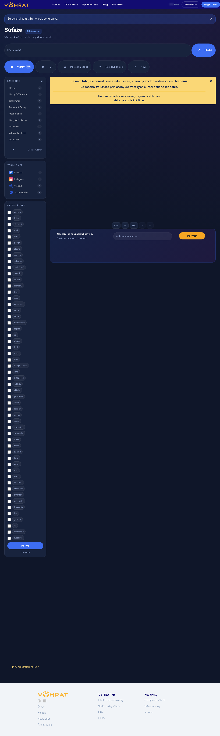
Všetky (19, 66)
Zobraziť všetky (25, 149)
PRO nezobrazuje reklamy (25, 666)
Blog (105, 4)
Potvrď (25, 545)
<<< (116, 225)
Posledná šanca (74, 66)
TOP (45, 66)
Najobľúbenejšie (109, 66)
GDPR (101, 718)
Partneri (148, 712)
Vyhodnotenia (90, 4)
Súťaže (56, 4)
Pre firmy (117, 4)
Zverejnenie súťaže (154, 700)
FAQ (100, 712)
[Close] (211, 18)
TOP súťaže (71, 4)
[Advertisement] (25, 611)
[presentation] (159, 249)
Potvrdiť (192, 235)
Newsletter (44, 718)
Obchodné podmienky (110, 700)
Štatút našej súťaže (109, 706)
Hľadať (203, 50)
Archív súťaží (45, 724)
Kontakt (42, 712)
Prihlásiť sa (190, 4)
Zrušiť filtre (25, 552)
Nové (139, 66)
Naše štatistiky (152, 706)
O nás (41, 706)
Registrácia (210, 4)
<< (125, 225)
